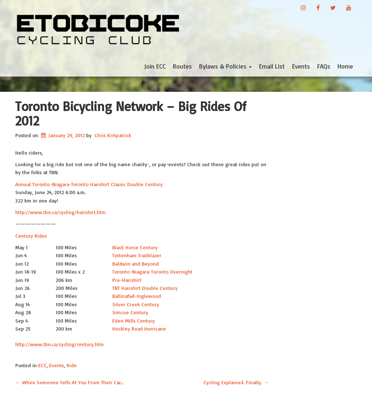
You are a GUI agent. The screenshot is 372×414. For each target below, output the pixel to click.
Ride (71, 365)
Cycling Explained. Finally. (236, 382)
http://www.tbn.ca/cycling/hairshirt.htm (60, 212)
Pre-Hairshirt (126, 280)
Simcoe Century (130, 312)
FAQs (323, 66)
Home (345, 66)
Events (301, 66)
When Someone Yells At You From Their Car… (69, 382)
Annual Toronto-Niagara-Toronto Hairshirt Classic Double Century (89, 184)
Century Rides (31, 236)
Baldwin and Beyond (135, 264)
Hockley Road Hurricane (139, 328)
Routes (182, 66)
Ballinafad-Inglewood (136, 296)
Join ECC (155, 66)
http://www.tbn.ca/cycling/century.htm (59, 344)
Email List (272, 66)
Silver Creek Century (135, 304)
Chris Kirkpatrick (112, 135)
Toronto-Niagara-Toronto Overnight (152, 272)
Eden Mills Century (133, 320)
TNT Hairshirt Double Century (145, 288)
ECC (42, 365)
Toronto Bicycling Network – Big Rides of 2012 (130, 113)
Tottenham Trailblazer (136, 255)
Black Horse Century (135, 247)
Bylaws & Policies (225, 66)
